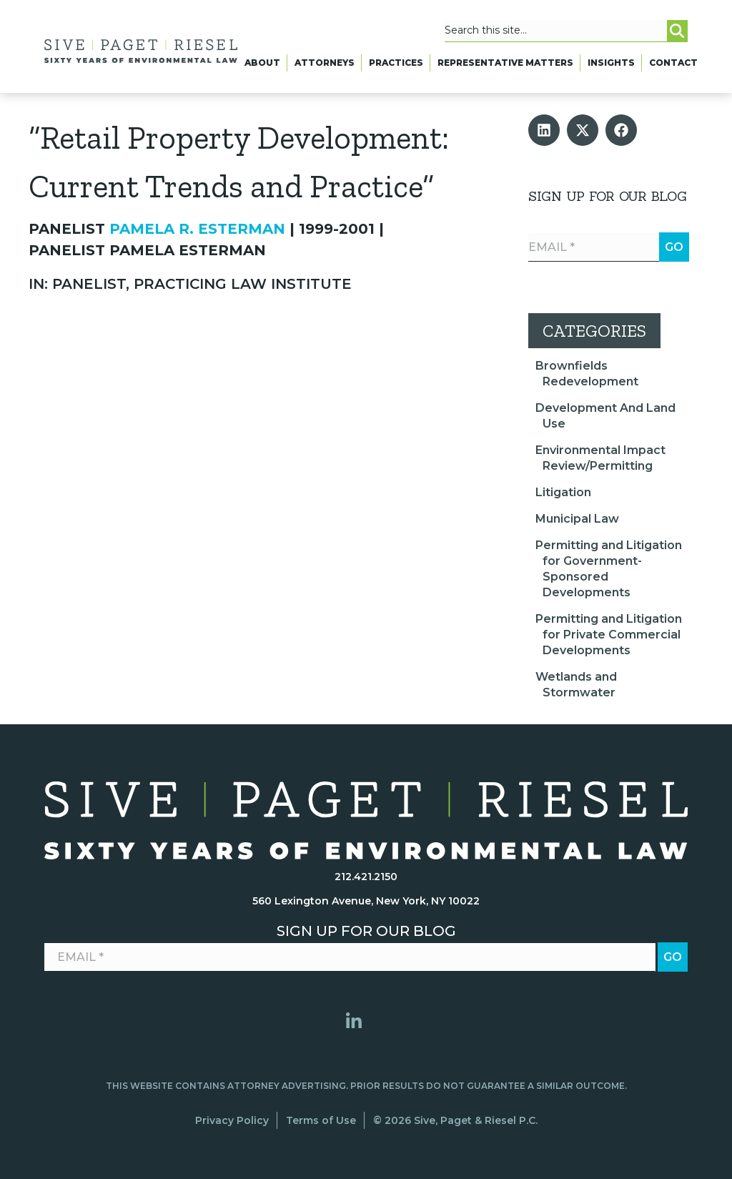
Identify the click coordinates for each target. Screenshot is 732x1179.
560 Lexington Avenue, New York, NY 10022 (366, 900)
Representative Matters (505, 62)
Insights (611, 62)
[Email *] (608, 247)
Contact (673, 62)
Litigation (563, 492)
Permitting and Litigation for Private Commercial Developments (608, 634)
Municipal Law (577, 519)
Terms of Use (321, 1120)
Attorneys (325, 62)
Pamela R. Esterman (197, 228)
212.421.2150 (366, 876)
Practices (396, 62)
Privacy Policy (232, 1120)
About (262, 62)
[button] (544, 130)
